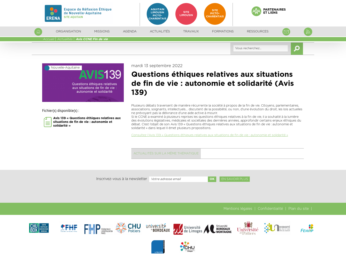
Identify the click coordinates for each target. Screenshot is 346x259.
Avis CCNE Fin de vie (92, 39)
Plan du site (298, 208)
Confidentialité (270, 208)
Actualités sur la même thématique (166, 153)
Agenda (130, 31)
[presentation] (173, 192)
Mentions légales (238, 208)
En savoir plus (234, 179)
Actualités (160, 31)
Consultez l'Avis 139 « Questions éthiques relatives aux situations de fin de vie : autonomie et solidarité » (209, 135)
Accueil (48, 39)
